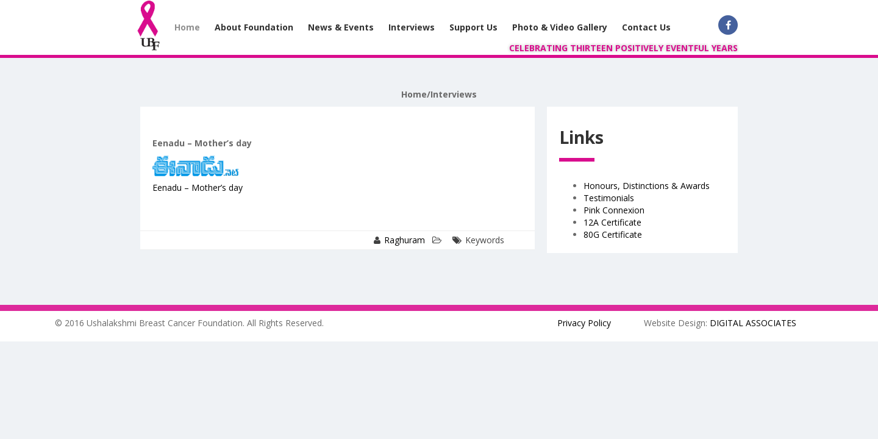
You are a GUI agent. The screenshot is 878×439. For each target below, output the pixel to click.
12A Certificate (612, 222)
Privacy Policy (584, 323)
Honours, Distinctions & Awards (647, 185)
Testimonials (609, 198)
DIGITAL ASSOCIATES (753, 323)
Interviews (411, 27)
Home (187, 27)
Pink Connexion (614, 210)
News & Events (341, 27)
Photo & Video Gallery (559, 27)
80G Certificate (613, 234)
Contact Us (646, 27)
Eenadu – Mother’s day (197, 187)
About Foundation (254, 27)
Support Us (473, 27)
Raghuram (404, 240)
